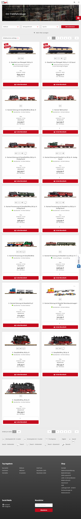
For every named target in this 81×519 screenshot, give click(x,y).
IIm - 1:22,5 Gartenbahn (34, 9)
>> (76, 38)
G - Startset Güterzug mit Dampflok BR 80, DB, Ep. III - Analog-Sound (20, 158)
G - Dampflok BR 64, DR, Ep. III (20, 400)
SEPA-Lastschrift (66, 475)
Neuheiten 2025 (41, 470)
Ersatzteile (22, 473)
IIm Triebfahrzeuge (46, 9)
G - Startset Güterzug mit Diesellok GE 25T (20, 303)
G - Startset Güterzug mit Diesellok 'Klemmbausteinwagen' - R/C (60, 304)
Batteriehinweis (66, 473)
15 (14, 431)
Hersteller (5, 473)
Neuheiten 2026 (41, 473)
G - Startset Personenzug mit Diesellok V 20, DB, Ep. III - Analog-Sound (60, 207)
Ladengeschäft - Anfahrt (68, 488)
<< (49, 38)
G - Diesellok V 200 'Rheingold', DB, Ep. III (20, 62)
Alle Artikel (19, 9)
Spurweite (25, 9)
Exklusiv (21, 468)
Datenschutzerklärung (67, 470)
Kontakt (63, 468)
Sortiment (5, 470)
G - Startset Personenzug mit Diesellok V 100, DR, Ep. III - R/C (60, 256)
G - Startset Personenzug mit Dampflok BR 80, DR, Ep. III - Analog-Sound (20, 207)
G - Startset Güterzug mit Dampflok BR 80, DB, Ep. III (21, 110)
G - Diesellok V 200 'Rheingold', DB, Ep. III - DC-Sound (60, 62)
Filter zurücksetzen (70, 26)
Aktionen (22, 470)
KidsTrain (39, 468)
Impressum (64, 483)
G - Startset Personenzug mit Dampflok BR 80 (20, 256)
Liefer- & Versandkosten (68, 478)
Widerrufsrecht (65, 480)
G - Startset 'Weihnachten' (60, 110)
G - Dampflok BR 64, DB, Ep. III (60, 352)
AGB (62, 485)
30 (18, 431)
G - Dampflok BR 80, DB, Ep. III (20, 352)
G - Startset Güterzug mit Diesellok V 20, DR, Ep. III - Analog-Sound (60, 158)
